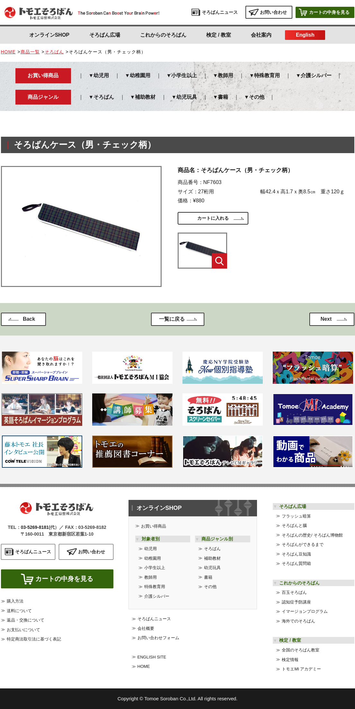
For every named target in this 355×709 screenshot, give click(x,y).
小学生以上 (184, 75)
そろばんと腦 (294, 525)
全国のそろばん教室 (300, 650)
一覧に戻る (172, 319)
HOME (8, 51)
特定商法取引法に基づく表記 (34, 640)
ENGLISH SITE (152, 657)
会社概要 (146, 628)
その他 (256, 97)
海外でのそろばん (298, 621)
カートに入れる (213, 218)
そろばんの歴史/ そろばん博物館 (312, 535)
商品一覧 (30, 51)
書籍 (223, 97)
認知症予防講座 (296, 602)
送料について (19, 612)
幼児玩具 (186, 97)
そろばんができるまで (303, 544)
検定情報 (290, 659)
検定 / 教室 (218, 35)
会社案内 (261, 35)
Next (326, 319)
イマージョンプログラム (305, 611)
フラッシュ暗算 (296, 516)
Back (29, 319)
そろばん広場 (104, 35)
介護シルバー (316, 75)
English (305, 35)
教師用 (225, 75)
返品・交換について (25, 621)
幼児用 (101, 75)
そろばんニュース (154, 618)
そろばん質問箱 (296, 563)
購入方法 (15, 602)
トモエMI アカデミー (301, 669)
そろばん (54, 51)
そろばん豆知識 (296, 554)
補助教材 (145, 97)
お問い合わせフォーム (158, 637)
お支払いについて (23, 631)
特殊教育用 (267, 75)
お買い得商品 (153, 526)
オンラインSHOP (49, 35)
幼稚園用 (140, 75)
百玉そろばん (294, 592)
